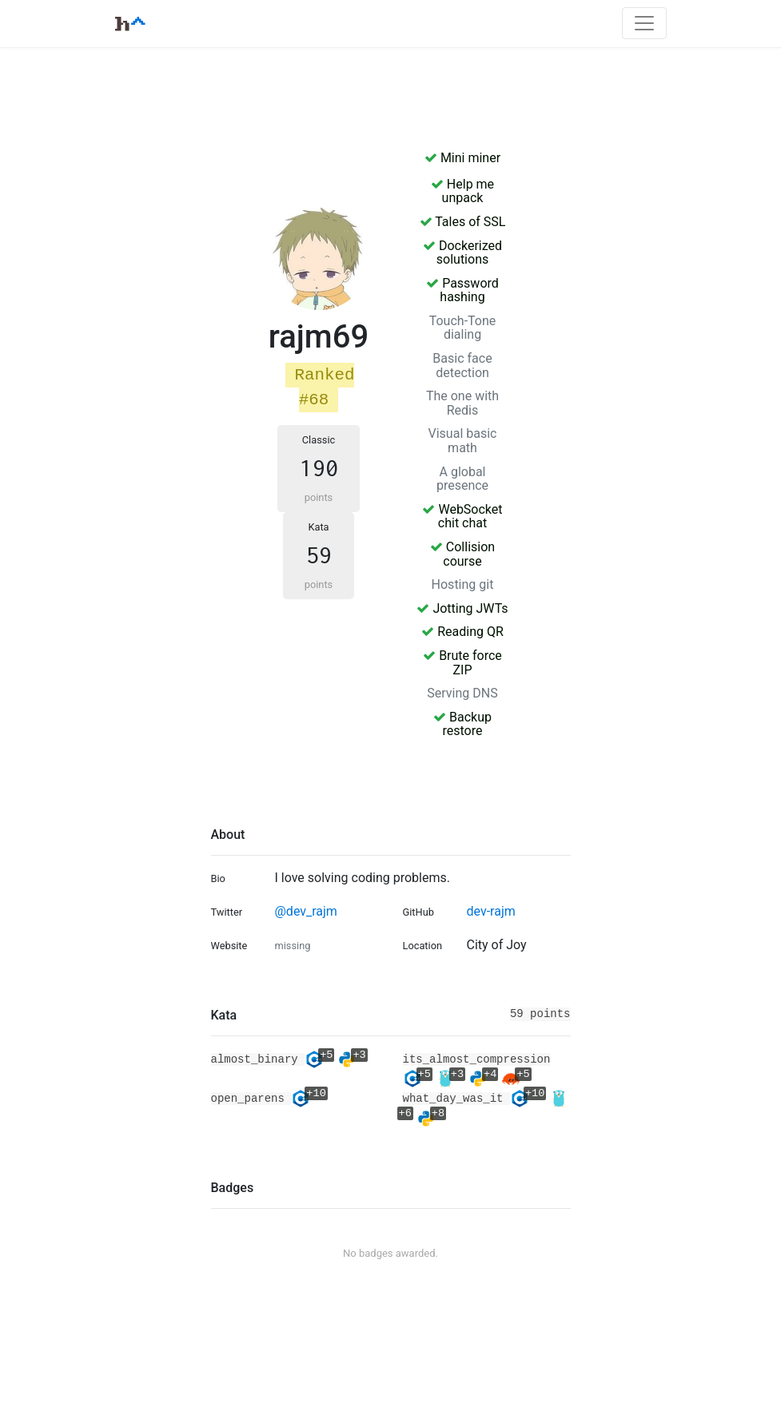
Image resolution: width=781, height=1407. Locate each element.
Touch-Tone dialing (462, 328)
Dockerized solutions (462, 253)
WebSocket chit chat (462, 516)
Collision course (462, 554)
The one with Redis (462, 403)
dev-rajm (490, 911)
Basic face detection (462, 365)
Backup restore (462, 724)
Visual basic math (462, 440)
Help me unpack (462, 191)
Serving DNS (462, 693)
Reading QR (462, 631)
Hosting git (463, 584)
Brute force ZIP (462, 663)
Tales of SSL (463, 221)
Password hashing (462, 290)
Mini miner (462, 157)
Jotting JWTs (462, 608)
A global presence (462, 479)
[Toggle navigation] (644, 23)
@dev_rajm (305, 911)
